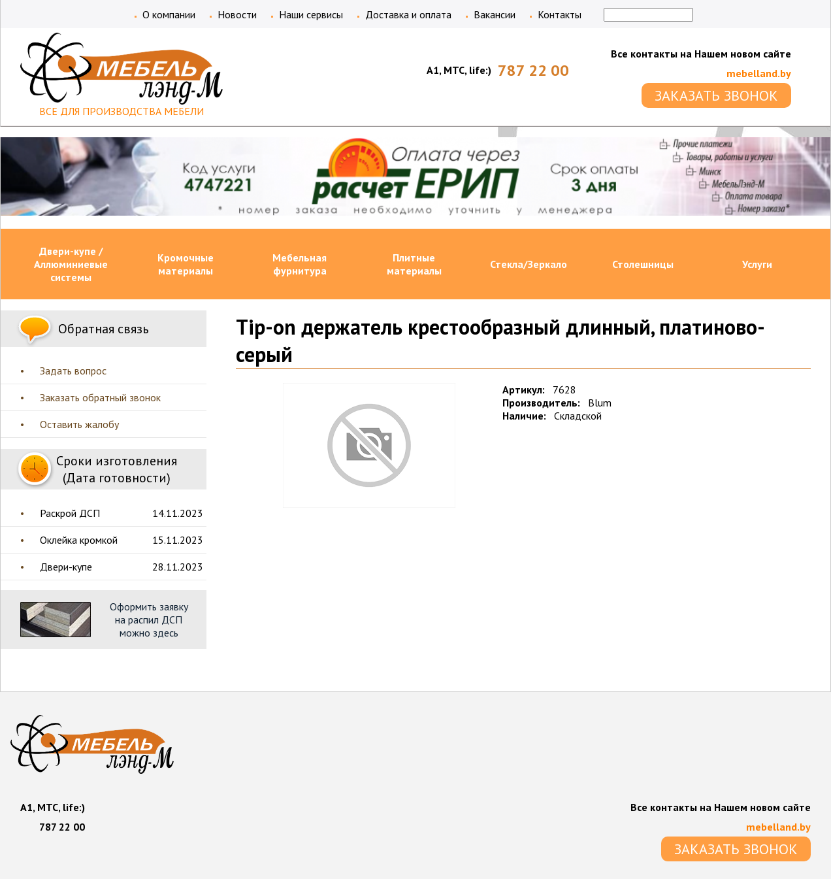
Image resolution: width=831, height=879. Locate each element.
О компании (168, 14)
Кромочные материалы (185, 264)
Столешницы (643, 264)
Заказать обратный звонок (100, 397)
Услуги (757, 264)
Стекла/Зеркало (528, 264)
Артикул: (523, 389)
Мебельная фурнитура (299, 264)
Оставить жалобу (79, 424)
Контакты (559, 14)
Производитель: (541, 402)
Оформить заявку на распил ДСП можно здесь (149, 619)
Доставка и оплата (408, 14)
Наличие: (524, 415)
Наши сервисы (311, 14)
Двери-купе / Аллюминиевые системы (71, 264)
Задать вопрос (73, 370)
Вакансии (494, 14)
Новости (237, 14)
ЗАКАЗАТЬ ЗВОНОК (716, 95)
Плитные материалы (414, 264)
